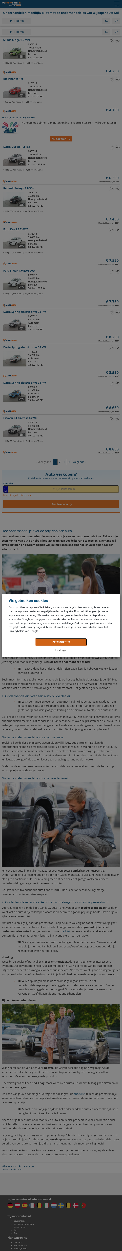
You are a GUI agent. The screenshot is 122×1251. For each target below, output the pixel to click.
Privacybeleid (89, 627)
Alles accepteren (61, 641)
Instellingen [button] (61, 650)
